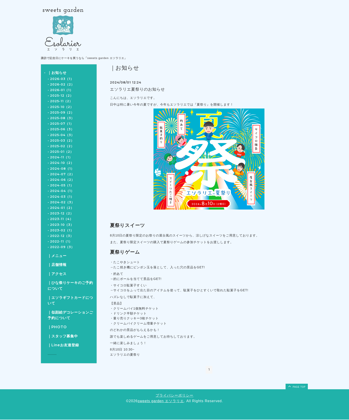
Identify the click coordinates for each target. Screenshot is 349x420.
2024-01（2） (62, 208)
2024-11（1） (61, 157)
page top (296, 386)
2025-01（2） (61, 152)
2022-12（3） (61, 236)
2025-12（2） (61, 96)
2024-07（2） (62, 174)
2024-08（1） (62, 169)
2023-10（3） (62, 225)
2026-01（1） (61, 90)
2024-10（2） (62, 163)
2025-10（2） (61, 107)
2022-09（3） (62, 247)
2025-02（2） (62, 146)
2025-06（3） (62, 129)
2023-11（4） (61, 219)
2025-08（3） (62, 118)
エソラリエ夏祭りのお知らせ (137, 89)
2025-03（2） (62, 141)
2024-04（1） (62, 191)
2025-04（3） (62, 135)
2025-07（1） (61, 124)
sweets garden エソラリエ (161, 402)
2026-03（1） (62, 79)
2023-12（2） (61, 213)
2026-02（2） (62, 84)
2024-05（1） (62, 185)
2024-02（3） (62, 202)
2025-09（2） (62, 112)
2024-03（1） (62, 197)
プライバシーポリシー (174, 396)
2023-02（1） (62, 230)
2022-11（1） (61, 241)
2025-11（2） (61, 101)
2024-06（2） (62, 180)
